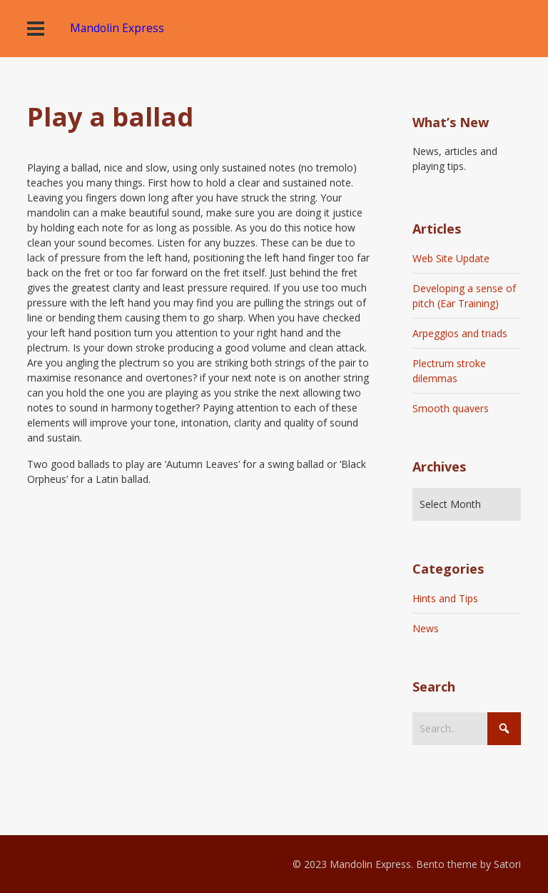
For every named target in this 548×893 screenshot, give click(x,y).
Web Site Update (450, 258)
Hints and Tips (445, 598)
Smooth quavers (450, 408)
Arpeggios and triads (459, 333)
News (425, 628)
